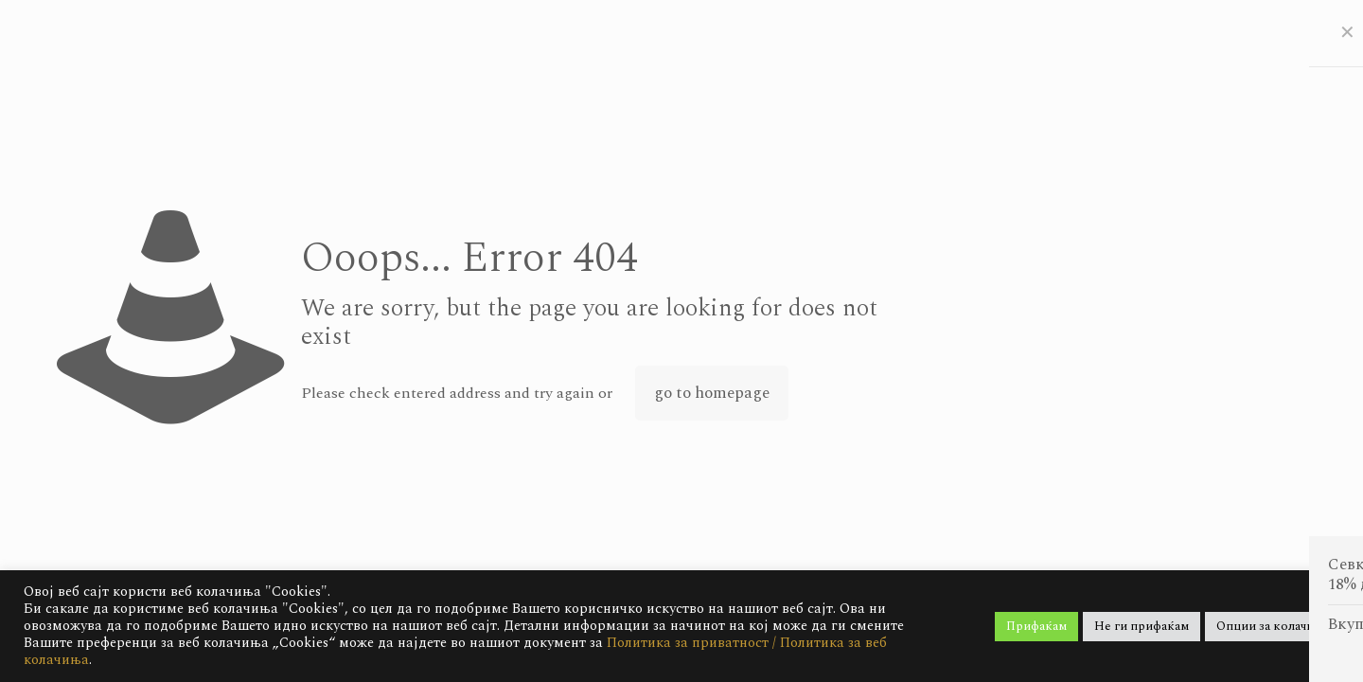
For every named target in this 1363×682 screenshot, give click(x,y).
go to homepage (712, 393)
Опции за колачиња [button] (1272, 626)
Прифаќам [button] (1036, 626)
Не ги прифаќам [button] (1141, 626)
